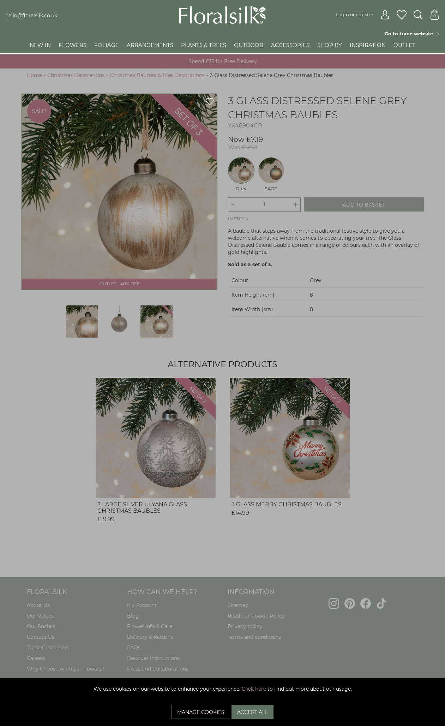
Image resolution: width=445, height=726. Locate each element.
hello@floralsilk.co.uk (31, 15)
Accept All (252, 712)
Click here (254, 689)
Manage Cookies (200, 712)
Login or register (363, 14)
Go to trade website (412, 33)
